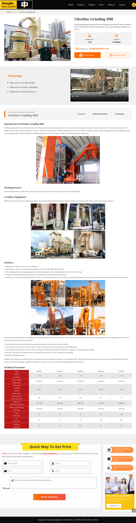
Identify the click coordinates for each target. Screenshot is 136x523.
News (101, 5)
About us (111, 5)
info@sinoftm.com (99, 48)
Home (71, 5)
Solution (91, 5)
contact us (113, 505)
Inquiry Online (117, 55)
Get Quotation (86, 55)
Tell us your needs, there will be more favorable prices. (53, 483)
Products (80, 5)
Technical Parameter (100, 114)
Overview (81, 114)
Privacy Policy (93, 520)
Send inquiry (121, 114)
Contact (122, 5)
